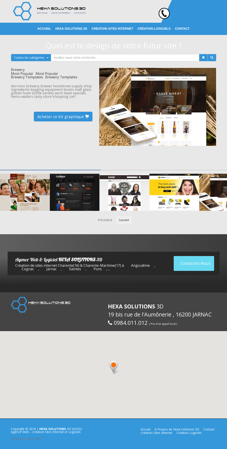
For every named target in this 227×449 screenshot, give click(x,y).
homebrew (62, 86)
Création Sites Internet (112, 28)
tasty (38, 96)
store (47, 96)
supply (77, 86)
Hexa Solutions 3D (26, 438)
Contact (182, 28)
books (69, 89)
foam (27, 93)
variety (48, 93)
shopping (60, 96)
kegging (37, 89)
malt (78, 89)
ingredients (20, 89)
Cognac (28, 269)
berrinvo (18, 86)
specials (79, 93)
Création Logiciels (153, 28)
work (59, 93)
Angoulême (140, 265)
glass (87, 89)
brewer (46, 86)
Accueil (44, 28)
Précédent (105, 220)
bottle (37, 93)
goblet (16, 93)
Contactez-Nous (195, 263)
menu (15, 96)
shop (87, 86)
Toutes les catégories (31, 57)
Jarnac (51, 269)
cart (72, 96)
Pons (98, 269)
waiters (27, 96)
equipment (54, 89)
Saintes (75, 269)
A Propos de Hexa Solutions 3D (177, 429)
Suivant (124, 220)
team (68, 93)
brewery (33, 86)
